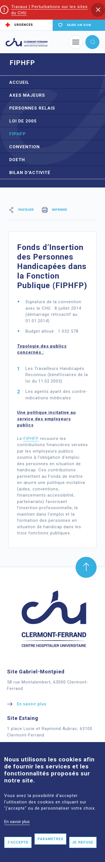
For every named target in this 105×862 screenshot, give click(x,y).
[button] (98, 10)
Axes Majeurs (27, 95)
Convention (24, 146)
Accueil (19, 82)
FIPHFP (17, 133)
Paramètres (50, 839)
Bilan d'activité (29, 172)
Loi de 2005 (23, 121)
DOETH (17, 159)
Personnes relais (32, 108)
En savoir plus (17, 821)
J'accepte (18, 842)
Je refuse (83, 842)
